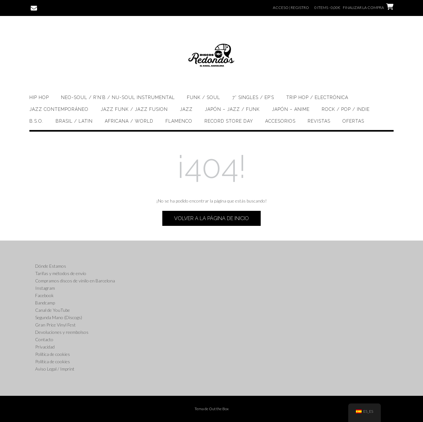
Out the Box (219, 408)
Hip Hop (39, 97)
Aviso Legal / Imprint (54, 369)
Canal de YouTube (52, 310)
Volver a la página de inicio (211, 218)
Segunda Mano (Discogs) (58, 317)
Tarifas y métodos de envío (60, 273)
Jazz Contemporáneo (58, 109)
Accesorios (280, 121)
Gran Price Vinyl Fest (55, 324)
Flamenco (178, 121)
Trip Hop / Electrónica (317, 97)
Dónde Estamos (50, 266)
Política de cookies (52, 354)
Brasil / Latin (74, 121)
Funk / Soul (203, 97)
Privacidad (45, 346)
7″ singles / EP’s (253, 97)
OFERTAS (353, 121)
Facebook (44, 295)
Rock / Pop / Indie (346, 109)
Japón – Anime (291, 109)
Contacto (44, 339)
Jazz (186, 109)
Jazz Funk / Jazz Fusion (134, 109)
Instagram (45, 288)
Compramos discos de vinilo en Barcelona (75, 280)
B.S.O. (36, 121)
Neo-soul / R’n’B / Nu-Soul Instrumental (118, 97)
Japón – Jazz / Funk (232, 109)
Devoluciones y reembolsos (61, 332)
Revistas (319, 121)
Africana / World (129, 121)
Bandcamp (45, 302)
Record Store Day (228, 121)
